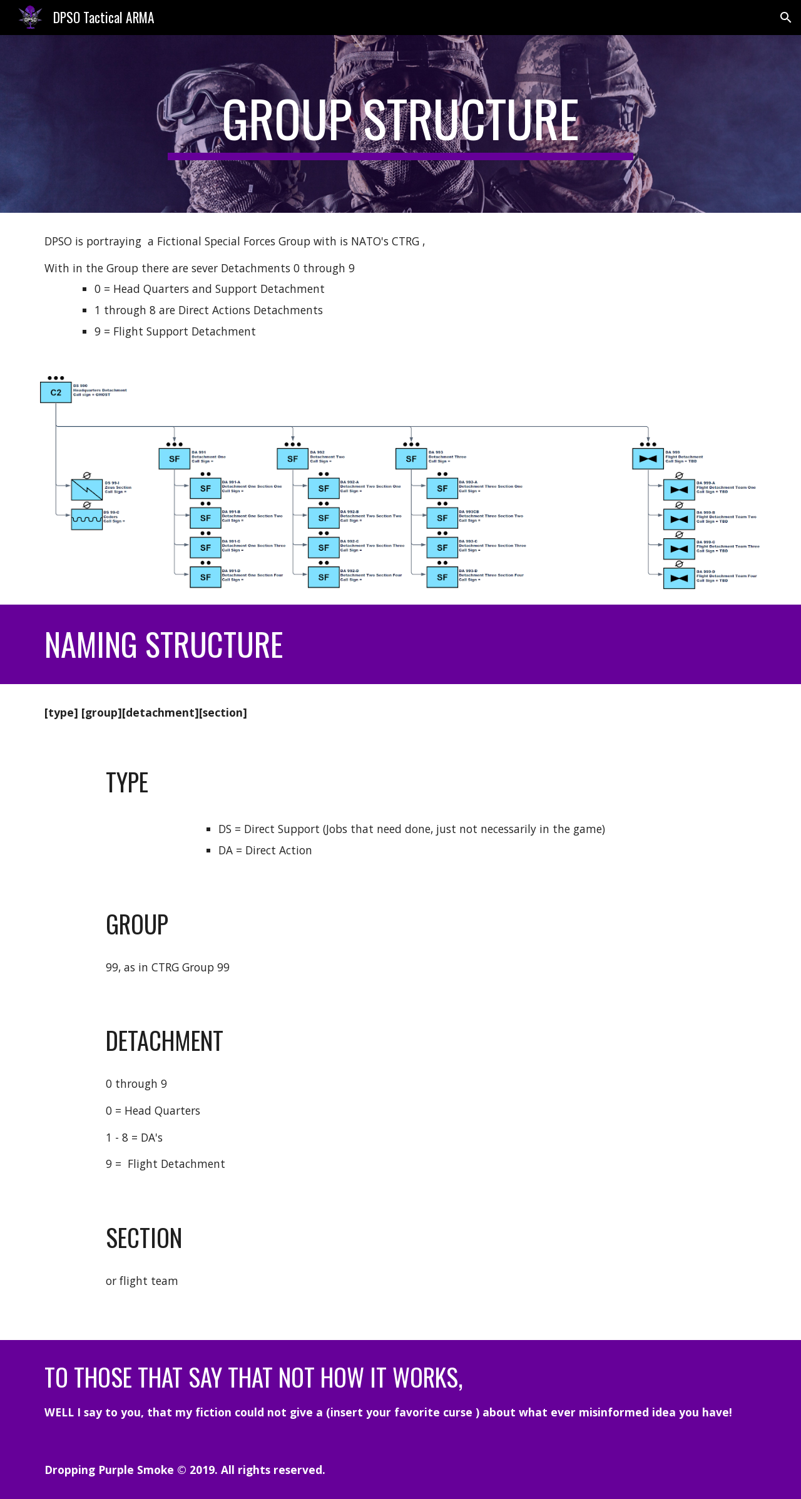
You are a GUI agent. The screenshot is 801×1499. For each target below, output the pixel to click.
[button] (786, 18)
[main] (400, 124)
